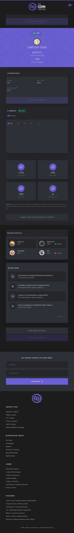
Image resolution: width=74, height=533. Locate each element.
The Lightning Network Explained (18, 510)
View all (61, 316)
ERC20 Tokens (11, 424)
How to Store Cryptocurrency (17, 516)
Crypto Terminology (13, 472)
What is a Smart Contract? (15, 513)
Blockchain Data (12, 453)
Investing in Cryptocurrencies (17, 484)
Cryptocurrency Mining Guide (17, 504)
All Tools (9, 440)
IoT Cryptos (10, 418)
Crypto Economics (12, 475)
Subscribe (37, 381)
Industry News (11, 478)
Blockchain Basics (12, 469)
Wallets (8, 446)
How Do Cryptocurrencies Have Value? (20, 519)
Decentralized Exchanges (15, 427)
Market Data (10, 456)
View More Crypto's (37, 331)
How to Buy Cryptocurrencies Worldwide (21, 500)
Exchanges (10, 443)
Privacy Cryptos (11, 421)
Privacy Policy (11, 487)
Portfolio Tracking (12, 449)
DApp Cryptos (11, 415)
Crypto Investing (12, 481)
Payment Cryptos (12, 412)
